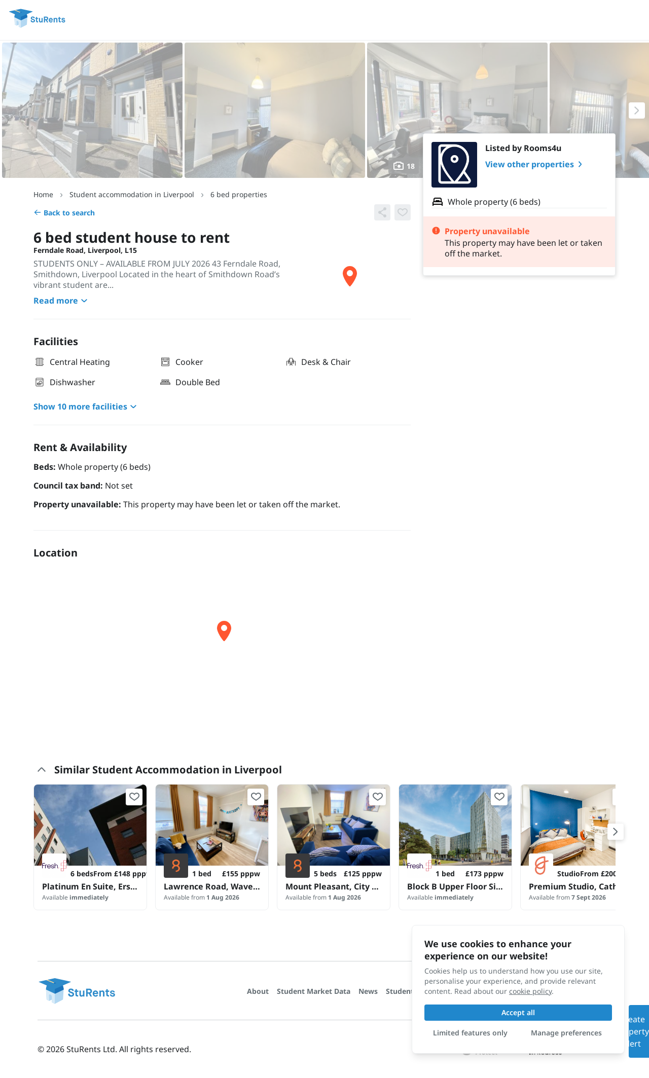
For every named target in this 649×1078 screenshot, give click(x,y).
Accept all (518, 1012)
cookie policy (530, 991)
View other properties (535, 164)
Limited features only (470, 1032)
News (368, 991)
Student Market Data (313, 991)
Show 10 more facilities (86, 406)
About (258, 991)
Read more (61, 300)
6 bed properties (238, 194)
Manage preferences (566, 1032)
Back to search (64, 212)
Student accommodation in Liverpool (131, 194)
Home (43, 194)
